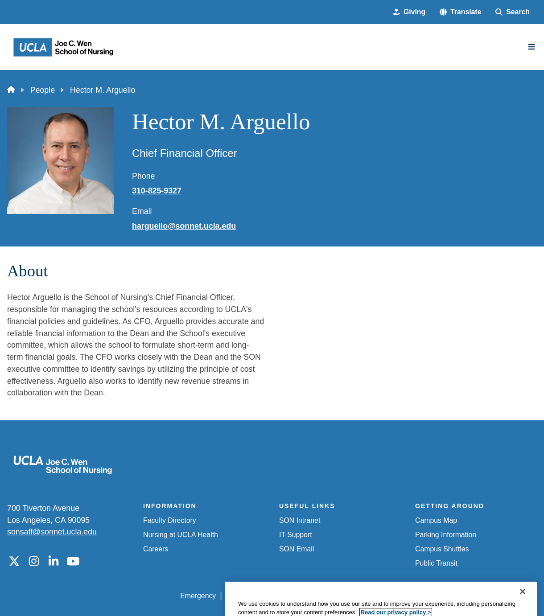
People (42, 90)
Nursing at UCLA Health (180, 534)
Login (453, 596)
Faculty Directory (169, 520)
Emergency (198, 596)
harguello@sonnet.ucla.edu (184, 226)
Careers (155, 549)
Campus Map (436, 520)
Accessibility (245, 596)
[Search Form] (512, 12)
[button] (460, 12)
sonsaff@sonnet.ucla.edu (52, 531)
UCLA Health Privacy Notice (391, 596)
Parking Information (445, 534)
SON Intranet (299, 520)
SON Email (296, 549)
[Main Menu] (531, 46)
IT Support (295, 534)
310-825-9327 (156, 190)
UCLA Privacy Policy (306, 596)
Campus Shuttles (442, 549)
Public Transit (436, 563)
